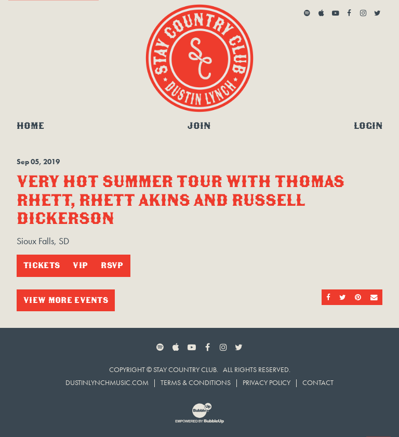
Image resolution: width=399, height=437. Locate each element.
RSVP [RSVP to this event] (112, 265)
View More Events (65, 300)
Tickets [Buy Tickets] (41, 265)
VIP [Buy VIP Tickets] (80, 265)
